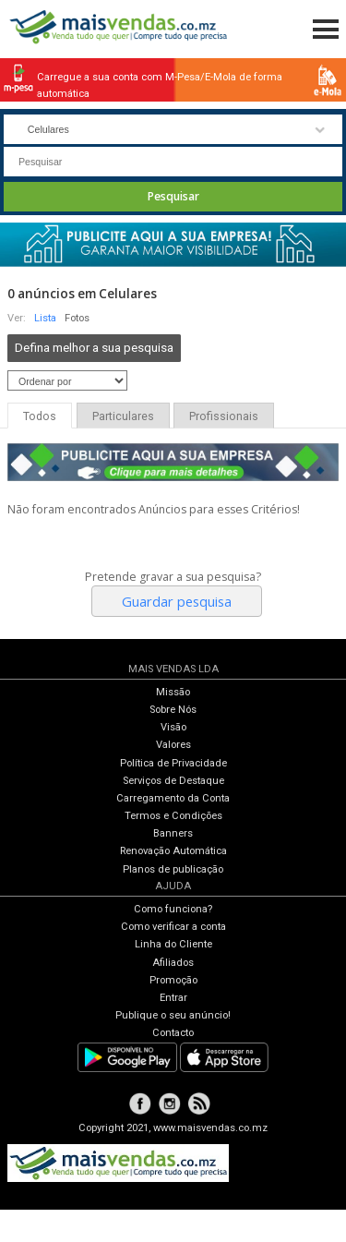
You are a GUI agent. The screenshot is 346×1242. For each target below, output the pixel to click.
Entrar (173, 998)
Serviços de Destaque (173, 781)
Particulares (123, 416)
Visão (173, 727)
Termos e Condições (173, 816)
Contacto (173, 1033)
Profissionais (223, 416)
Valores (173, 745)
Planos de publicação (173, 869)
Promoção (173, 980)
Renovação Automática (173, 851)
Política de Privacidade (173, 763)
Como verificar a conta (173, 927)
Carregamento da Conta (173, 798)
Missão (173, 692)
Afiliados (173, 963)
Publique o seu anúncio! (173, 1015)
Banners (173, 833)
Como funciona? (173, 909)
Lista (45, 318)
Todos (39, 416)
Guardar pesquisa (177, 601)
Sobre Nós (173, 710)
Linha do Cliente (173, 944)
